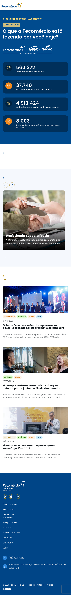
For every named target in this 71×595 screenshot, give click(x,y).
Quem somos (10, 504)
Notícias (7, 527)
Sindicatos (8, 509)
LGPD (5, 547)
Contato (7, 537)
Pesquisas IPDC (10, 522)
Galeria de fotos (11, 532)
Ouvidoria (8, 542)
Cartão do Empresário (8, 516)
